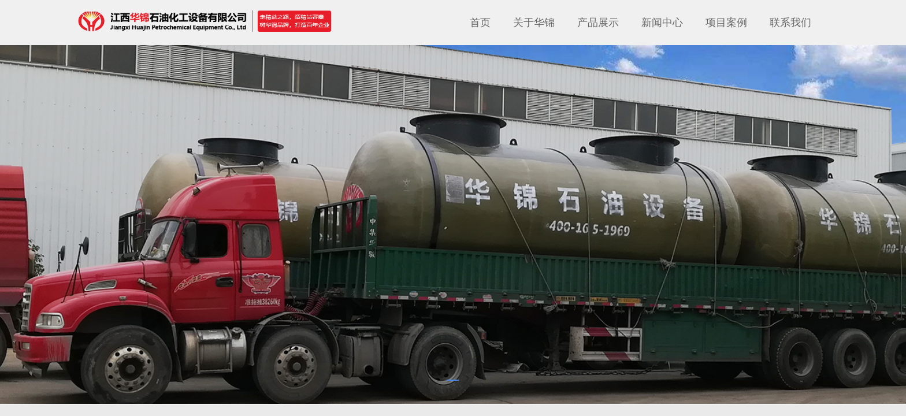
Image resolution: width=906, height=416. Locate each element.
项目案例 (726, 22)
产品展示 (598, 22)
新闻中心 (662, 22)
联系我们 (790, 22)
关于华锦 (534, 22)
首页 (480, 22)
